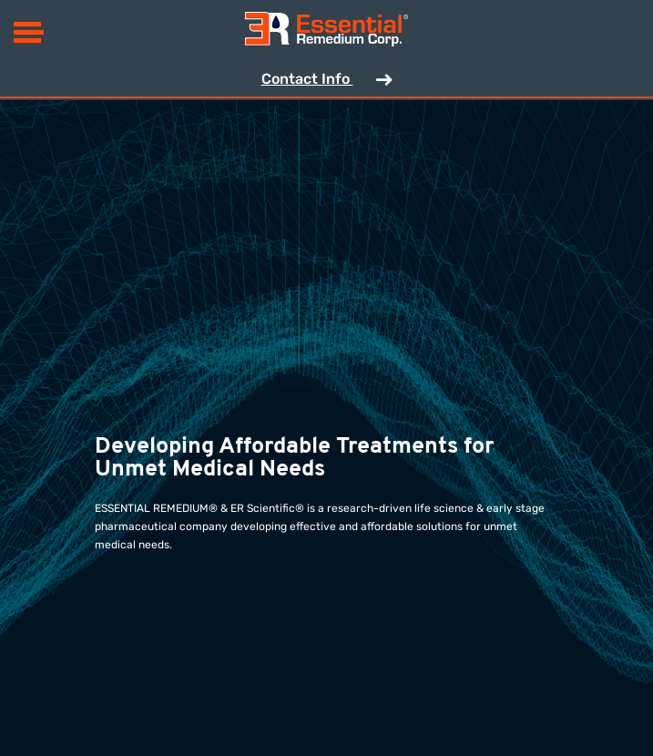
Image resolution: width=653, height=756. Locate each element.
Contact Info (327, 80)
